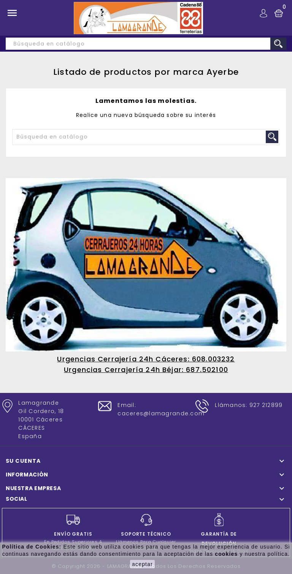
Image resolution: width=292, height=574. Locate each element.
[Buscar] (146, 44)
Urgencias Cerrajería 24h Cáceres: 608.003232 (146, 359)
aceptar (142, 564)
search (278, 44)
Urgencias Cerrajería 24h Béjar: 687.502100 (146, 369)
